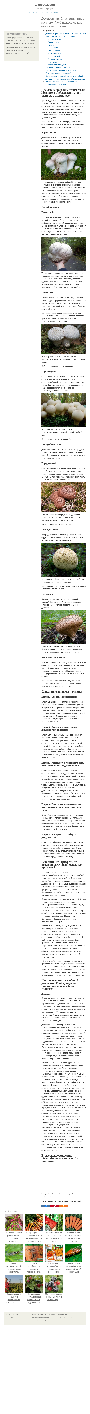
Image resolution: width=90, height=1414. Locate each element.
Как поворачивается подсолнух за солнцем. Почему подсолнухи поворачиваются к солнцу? (20, 50)
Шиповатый (53, 48)
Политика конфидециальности (40, 1317)
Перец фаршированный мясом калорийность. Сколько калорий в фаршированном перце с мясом (20, 40)
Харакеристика (54, 39)
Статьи (54, 12)
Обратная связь (62, 1314)
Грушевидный (54, 51)
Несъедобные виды (56, 53)
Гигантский (52, 45)
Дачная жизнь (45, 4)
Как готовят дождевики (58, 65)
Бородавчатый (54, 56)
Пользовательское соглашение (46, 1314)
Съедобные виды (55, 42)
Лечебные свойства (47, 1196)
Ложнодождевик (55, 59)
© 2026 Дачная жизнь (12, 1314)
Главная (33, 12)
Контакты (34, 1314)
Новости (44, 12)
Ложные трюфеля (77, 1194)
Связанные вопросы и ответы (58, 68)
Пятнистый (52, 62)
